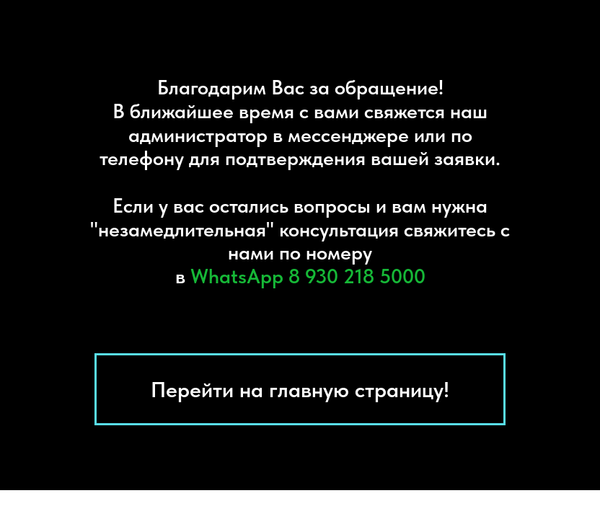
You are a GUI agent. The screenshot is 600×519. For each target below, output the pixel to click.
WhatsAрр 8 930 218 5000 (307, 276)
